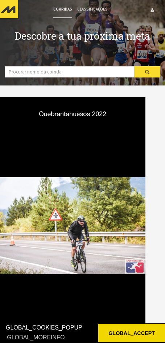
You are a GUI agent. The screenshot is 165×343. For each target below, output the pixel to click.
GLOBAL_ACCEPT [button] (131, 333)
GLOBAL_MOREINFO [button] (36, 337)
